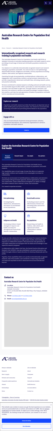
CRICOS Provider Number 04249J (39, 400)
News (3, 391)
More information (26, 426)
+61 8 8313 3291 (16, 295)
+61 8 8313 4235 (27, 295)
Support (29, 377)
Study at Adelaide (6, 367)
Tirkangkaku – (10, 397)
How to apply (5, 374)
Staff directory (31, 384)
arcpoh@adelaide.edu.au (19, 298)
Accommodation (31, 387)
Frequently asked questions (9, 381)
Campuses (30, 374)
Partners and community (8, 377)
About (29, 371)
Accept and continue (26, 421)
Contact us (26, 130)
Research (4, 371)
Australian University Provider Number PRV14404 (15, 400)
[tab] (7, 157)
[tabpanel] (24, 213)
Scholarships (5, 387)
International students (33, 381)
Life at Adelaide (31, 367)
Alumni (4, 384)
